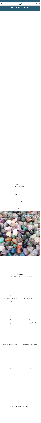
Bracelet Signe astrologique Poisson (10, 298)
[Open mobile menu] (2, 4)
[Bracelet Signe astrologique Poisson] (10, 287)
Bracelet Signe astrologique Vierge (30, 322)
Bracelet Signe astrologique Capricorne (10, 344)
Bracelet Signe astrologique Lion (10, 322)
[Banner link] (20, 32)
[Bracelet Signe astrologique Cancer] (29, 287)
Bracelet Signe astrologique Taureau (10, 366)
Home (16, 9)
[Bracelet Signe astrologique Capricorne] (10, 334)
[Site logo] (20, 3)
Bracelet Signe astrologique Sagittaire (30, 344)
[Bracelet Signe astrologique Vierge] (29, 311)
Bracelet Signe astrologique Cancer (30, 298)
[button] (10, 296)
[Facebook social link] (19, 1)
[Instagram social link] (20, 1)
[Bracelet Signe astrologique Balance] (29, 356)
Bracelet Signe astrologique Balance (30, 366)
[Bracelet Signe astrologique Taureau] (10, 356)
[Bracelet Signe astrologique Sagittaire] (29, 334)
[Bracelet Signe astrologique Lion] (10, 311)
